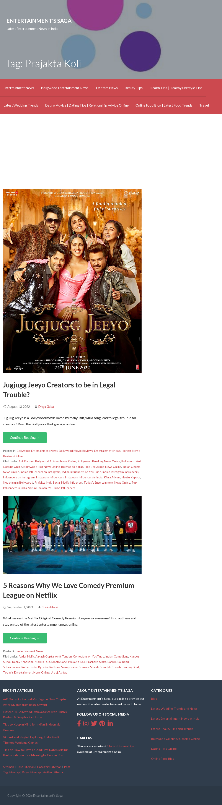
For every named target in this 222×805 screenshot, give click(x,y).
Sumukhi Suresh (110, 667)
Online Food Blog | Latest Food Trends (163, 105)
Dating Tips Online (164, 748)
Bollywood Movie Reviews (76, 450)
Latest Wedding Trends (20, 105)
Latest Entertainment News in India (175, 718)
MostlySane (59, 662)
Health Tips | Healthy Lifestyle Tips (176, 88)
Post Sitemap (25, 767)
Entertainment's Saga (39, 20)
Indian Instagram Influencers (120, 472)
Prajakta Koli (42, 482)
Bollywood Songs (72, 466)
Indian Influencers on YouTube (81, 472)
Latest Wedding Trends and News (174, 708)
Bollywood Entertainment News (64, 88)
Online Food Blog (162, 758)
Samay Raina (69, 667)
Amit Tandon (63, 656)
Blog (154, 698)
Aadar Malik (26, 656)
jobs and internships (120, 746)
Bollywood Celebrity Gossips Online (175, 738)
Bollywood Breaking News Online (99, 461)
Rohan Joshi (29, 667)
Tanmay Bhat (130, 667)
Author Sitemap (54, 772)
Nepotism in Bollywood (18, 482)
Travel (204, 105)
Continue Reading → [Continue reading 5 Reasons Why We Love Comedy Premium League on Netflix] (25, 638)
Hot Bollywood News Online (103, 466)
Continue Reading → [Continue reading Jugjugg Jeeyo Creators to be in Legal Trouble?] (25, 437)
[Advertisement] (111, 151)
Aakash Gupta (44, 656)
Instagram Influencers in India (84, 477)
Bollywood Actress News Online (55, 461)
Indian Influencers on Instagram (40, 472)
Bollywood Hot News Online (41, 466)
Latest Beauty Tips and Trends (172, 728)
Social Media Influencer (67, 482)
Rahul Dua (114, 662)
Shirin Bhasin (50, 607)
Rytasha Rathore (49, 667)
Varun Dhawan (37, 488)
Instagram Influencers (50, 477)
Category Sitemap (49, 767)
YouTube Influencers (61, 488)
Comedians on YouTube (88, 656)
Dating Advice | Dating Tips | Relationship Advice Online (87, 105)
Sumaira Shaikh (89, 667)
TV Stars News (106, 88)
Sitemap (8, 767)
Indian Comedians (116, 656)
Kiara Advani (112, 477)
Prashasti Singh (96, 662)
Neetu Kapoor (131, 477)
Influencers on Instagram (19, 477)
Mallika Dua (42, 662)
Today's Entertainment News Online (107, 482)
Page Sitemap (31, 772)
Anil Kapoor (26, 461)
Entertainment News (18, 88)
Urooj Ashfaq (59, 672)
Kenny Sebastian (23, 662)
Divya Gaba (46, 406)
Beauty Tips (134, 88)
